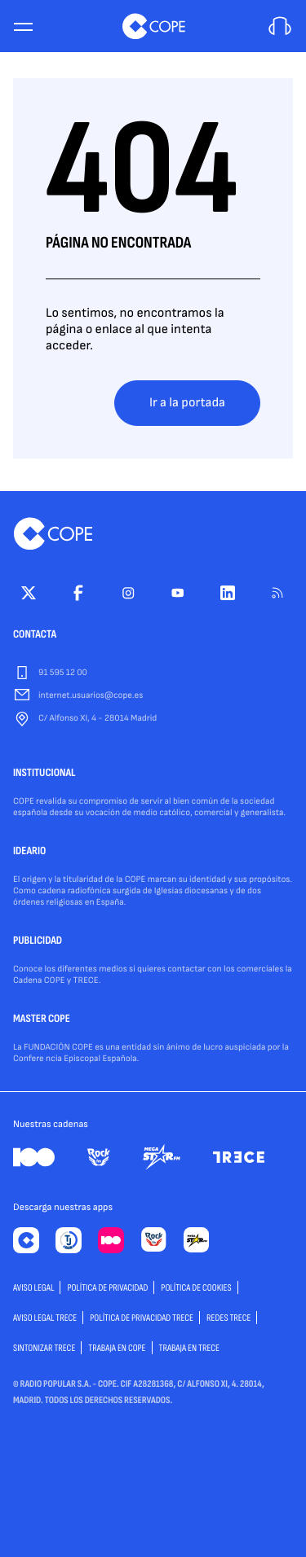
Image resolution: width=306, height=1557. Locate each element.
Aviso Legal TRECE (45, 1318)
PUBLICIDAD (37, 941)
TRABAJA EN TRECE (189, 1348)
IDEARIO (29, 851)
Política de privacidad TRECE (141, 1318)
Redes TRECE (228, 1318)
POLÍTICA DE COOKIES (196, 1288)
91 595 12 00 (62, 673)
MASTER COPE (41, 1019)
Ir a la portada (187, 402)
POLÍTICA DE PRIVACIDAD (107, 1288)
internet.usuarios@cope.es (90, 696)
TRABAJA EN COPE (116, 1348)
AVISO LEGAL (33, 1288)
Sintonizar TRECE (44, 1348)
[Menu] (23, 26)
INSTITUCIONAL (44, 773)
